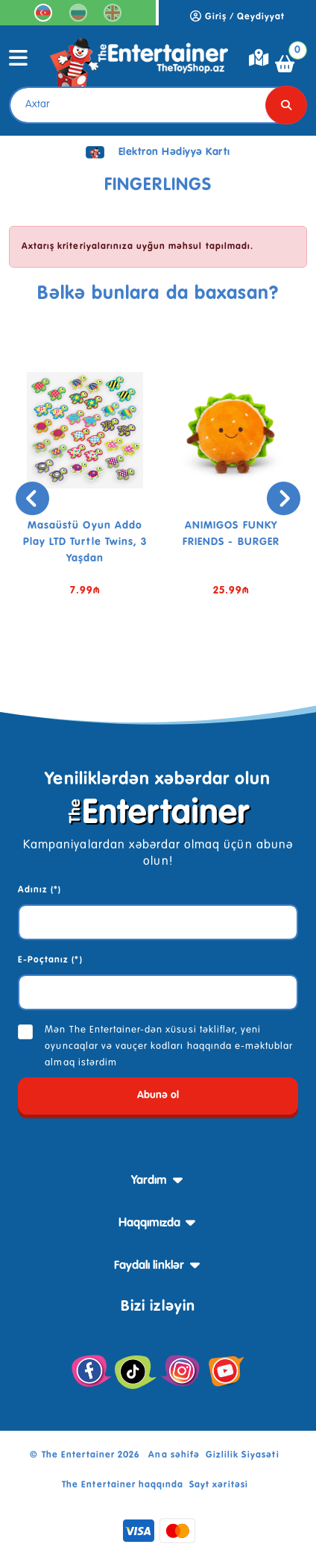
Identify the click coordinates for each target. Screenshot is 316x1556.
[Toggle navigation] (18, 63)
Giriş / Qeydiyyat (237, 17)
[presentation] (32, 498)
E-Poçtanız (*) (50, 960)
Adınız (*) (39, 890)
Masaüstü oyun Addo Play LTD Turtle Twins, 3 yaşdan (85, 542)
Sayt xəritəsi (218, 1485)
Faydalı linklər (149, 1266)
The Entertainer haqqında (122, 1485)
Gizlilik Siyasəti (243, 1455)
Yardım (149, 1181)
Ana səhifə (173, 1455)
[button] (135, 661)
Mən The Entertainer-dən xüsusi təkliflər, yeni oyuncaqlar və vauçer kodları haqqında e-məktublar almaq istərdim (169, 1046)
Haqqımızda (149, 1223)
